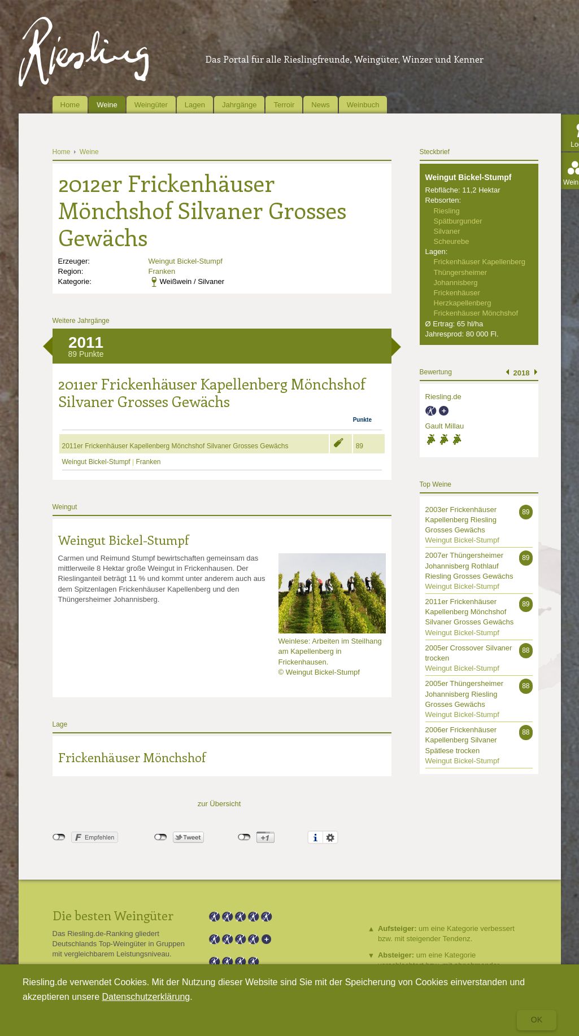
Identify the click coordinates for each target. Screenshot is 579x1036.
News (320, 104)
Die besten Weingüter (113, 915)
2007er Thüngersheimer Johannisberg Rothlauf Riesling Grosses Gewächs (469, 565)
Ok (536, 1019)
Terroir (283, 104)
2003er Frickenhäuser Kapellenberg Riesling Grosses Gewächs (461, 519)
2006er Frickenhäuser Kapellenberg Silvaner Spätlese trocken (461, 739)
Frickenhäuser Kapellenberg (480, 261)
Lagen (195, 104)
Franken (162, 271)
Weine (107, 104)
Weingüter (151, 104)
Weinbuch (363, 104)
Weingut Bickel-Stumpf (186, 261)
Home (70, 104)
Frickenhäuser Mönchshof (132, 757)
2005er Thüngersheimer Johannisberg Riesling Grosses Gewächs (464, 693)
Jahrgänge (239, 104)
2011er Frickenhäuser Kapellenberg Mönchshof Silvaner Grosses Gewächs (175, 446)
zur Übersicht (219, 803)
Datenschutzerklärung (146, 997)
